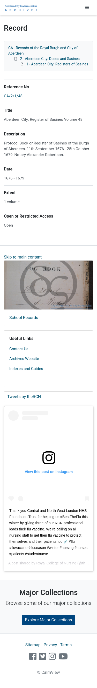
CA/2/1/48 (13, 96)
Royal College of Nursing (56, 563)
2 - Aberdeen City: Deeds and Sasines (50, 59)
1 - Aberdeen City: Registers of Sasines (57, 64)
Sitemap (33, 644)
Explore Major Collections (48, 619)
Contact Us (18, 349)
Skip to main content (23, 257)
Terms (66, 644)
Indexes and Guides (26, 368)
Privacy (50, 644)
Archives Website (24, 358)
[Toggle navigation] (87, 7)
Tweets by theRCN (24, 396)
